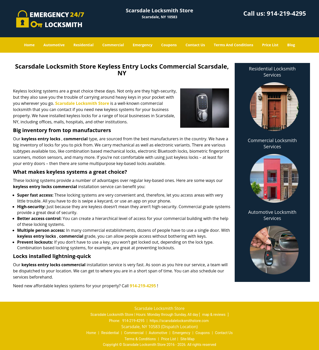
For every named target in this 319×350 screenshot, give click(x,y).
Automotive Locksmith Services (272, 215)
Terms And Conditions (233, 44)
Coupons (169, 44)
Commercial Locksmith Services (272, 143)
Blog (291, 44)
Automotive (54, 44)
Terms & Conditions (140, 339)
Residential (84, 44)
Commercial (113, 44)
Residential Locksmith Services (272, 72)
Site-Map (187, 339)
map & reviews (214, 314)
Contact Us (195, 44)
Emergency (142, 44)
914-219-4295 (286, 13)
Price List (270, 44)
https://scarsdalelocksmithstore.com (179, 321)
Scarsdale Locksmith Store (82, 103)
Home (29, 44)
